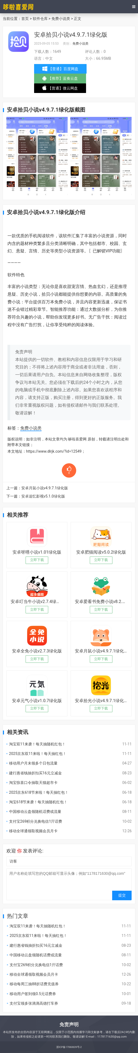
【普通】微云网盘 (60, 89)
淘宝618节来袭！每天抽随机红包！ (38, 802)
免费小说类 (60, 18)
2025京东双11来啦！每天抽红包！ (37, 753)
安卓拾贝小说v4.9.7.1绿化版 (70, 34)
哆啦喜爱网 (77, 439)
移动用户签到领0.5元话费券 (33, 994)
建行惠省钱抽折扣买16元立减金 (35, 773)
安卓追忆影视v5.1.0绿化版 (43, 496)
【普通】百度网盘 (61, 68)
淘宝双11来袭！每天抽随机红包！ (37, 744)
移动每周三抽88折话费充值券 (34, 984)
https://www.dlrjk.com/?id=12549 (54, 451)
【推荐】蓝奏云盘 (60, 79)
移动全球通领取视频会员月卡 (33, 831)
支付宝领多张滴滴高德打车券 (34, 1003)
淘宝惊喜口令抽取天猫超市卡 (33, 782)
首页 (25, 18)
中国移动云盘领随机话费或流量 (35, 811)
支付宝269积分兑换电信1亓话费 (35, 821)
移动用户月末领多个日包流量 (33, 763)
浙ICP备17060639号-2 (69, 1047)
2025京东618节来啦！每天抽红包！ (38, 792)
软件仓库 (40, 18)
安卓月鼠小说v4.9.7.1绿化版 (44, 488)
